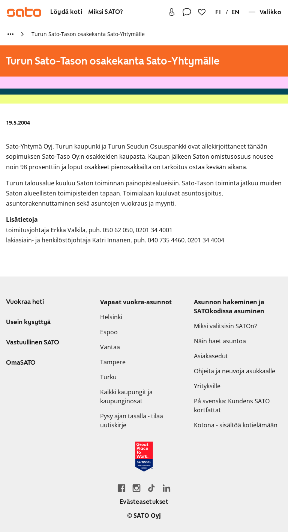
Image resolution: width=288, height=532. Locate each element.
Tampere (113, 362)
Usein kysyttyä (28, 322)
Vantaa (110, 347)
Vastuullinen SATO (32, 342)
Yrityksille (207, 386)
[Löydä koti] (66, 12)
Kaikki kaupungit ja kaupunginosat (126, 396)
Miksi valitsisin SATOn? (225, 326)
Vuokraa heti (25, 301)
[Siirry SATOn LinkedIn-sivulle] (166, 488)
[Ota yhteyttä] (186, 12)
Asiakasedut (211, 356)
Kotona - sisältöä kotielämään (236, 425)
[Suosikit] (201, 12)
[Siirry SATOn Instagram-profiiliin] (136, 488)
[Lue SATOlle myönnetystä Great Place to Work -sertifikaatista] (144, 457)
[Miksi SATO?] (105, 12)
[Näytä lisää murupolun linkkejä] (10, 34)
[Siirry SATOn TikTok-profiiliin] (151, 488)
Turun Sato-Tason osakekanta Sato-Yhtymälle (88, 34)
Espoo (109, 332)
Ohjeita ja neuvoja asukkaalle (234, 371)
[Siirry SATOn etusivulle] (24, 12)
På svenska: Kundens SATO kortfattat (232, 405)
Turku (108, 377)
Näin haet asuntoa (220, 341)
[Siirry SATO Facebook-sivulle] (121, 488)
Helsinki (111, 317)
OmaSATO (21, 362)
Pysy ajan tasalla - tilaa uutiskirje (131, 420)
